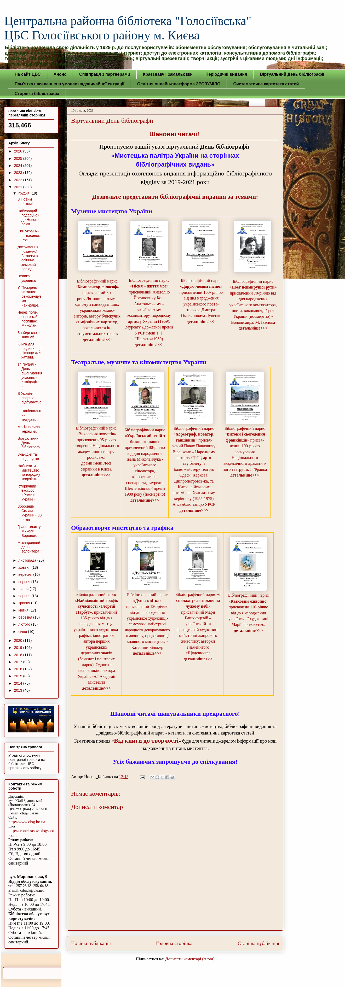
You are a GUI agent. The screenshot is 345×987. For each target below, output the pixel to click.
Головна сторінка (174, 943)
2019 (18, 647)
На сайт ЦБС (28, 74)
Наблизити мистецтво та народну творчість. (29, 472)
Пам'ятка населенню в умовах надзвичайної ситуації (69, 84)
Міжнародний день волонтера (29, 547)
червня (24, 596)
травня (24, 603)
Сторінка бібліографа (37, 93)
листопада (27, 560)
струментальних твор (95, 333)
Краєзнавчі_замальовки (168, 74)
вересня (25, 574)
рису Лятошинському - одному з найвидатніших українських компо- (97, 304)
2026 (18, 151)
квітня (23, 610)
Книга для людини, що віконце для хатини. (30, 350)
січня (23, 632)
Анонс (60, 74)
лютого (24, 624)
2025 (18, 158)
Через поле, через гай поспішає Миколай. (28, 318)
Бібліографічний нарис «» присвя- (194, 434)
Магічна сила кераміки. (29, 429)
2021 (18, 187)
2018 (18, 655)
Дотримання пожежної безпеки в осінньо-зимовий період (28, 258)
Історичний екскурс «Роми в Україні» (27, 492)
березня (25, 617)
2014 (18, 683)
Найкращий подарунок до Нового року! (28, 217)
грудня (24, 193)
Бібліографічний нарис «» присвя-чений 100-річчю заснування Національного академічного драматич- (244, 446)
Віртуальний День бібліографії (292, 74)
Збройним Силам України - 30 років (30, 512)
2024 (18, 165)
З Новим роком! (25, 201)
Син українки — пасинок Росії (29, 235)
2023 (18, 173)
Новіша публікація (91, 943)
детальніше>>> (97, 339)
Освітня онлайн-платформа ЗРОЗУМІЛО (179, 84)
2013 (18, 690)
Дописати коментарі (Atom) (190, 959)
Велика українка (27, 278)
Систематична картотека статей (266, 84)
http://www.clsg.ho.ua (26, 822)
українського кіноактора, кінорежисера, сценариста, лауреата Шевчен (144, 477)
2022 (18, 180)
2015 (18, 676)
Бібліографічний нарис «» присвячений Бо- (97, 287)
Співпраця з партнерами (104, 74)
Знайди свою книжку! (28, 335)
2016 (18, 669)
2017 (18, 662)
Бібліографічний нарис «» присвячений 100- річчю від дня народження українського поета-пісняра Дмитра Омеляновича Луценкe (201, 298)
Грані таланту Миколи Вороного (29, 531)
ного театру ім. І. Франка (245, 469)
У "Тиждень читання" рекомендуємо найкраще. (30, 296)
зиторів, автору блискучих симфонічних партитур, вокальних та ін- (97, 322)
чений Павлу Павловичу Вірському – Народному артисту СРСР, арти (193, 452)
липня (24, 589)
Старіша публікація (258, 943)
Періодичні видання (226, 74)
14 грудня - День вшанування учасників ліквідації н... (30, 375)
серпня (24, 582)
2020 (18, 640)
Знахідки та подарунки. (29, 456)
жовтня (24, 567)
